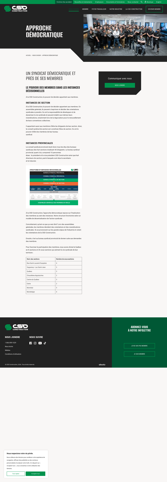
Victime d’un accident (64, 2)
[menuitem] (159, 2)
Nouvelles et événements (83, 2)
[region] (26, 464)
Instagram (35, 346)
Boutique (150, 2)
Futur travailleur (99, 11)
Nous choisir (74, 11)
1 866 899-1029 (10, 346)
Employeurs (99, 2)
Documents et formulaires (115, 2)
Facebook (30, 346)
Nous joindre (120, 89)
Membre (85, 11)
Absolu (102, 368)
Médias (7, 354)
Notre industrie (116, 11)
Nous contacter (133, 2)
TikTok (45, 346)
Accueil (28, 59)
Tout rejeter (15, 474)
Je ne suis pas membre (139, 349)
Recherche (141, 2)
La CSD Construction (134, 11)
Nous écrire (9, 350)
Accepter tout (35, 474)
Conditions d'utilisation (13, 358)
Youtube (40, 346)
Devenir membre (154, 11)
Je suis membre (139, 357)
